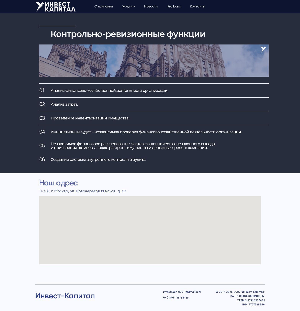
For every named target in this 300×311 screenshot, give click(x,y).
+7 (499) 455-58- (174, 297)
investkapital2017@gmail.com (182, 292)
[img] (55, 7)
